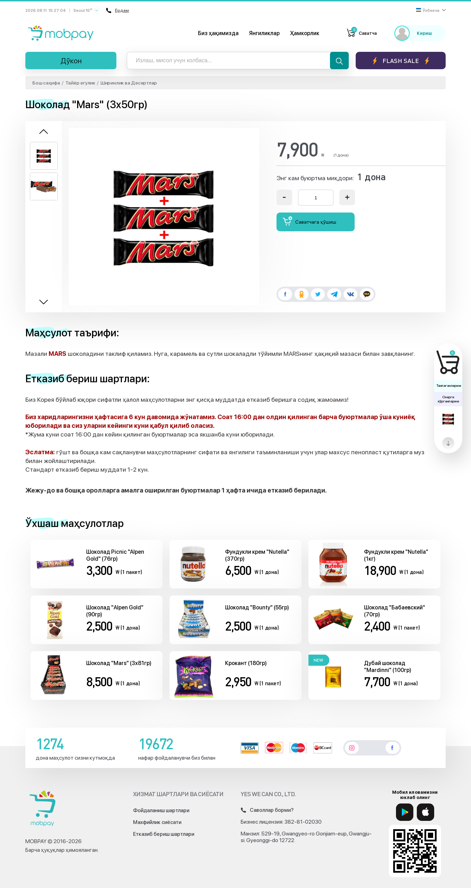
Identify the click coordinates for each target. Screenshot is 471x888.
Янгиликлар (264, 33)
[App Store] (425, 812)
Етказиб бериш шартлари (163, 834)
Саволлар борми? (267, 810)
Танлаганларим (448, 385)
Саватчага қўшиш (309, 221)
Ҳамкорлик (304, 33)
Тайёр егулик (80, 83)
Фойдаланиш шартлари (161, 810)
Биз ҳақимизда (218, 33)
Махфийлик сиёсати (157, 822)
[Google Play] (404, 812)
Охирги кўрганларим (448, 399)
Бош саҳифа (46, 83)
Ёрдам (117, 10)
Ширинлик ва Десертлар (128, 83)
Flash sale (400, 60)
